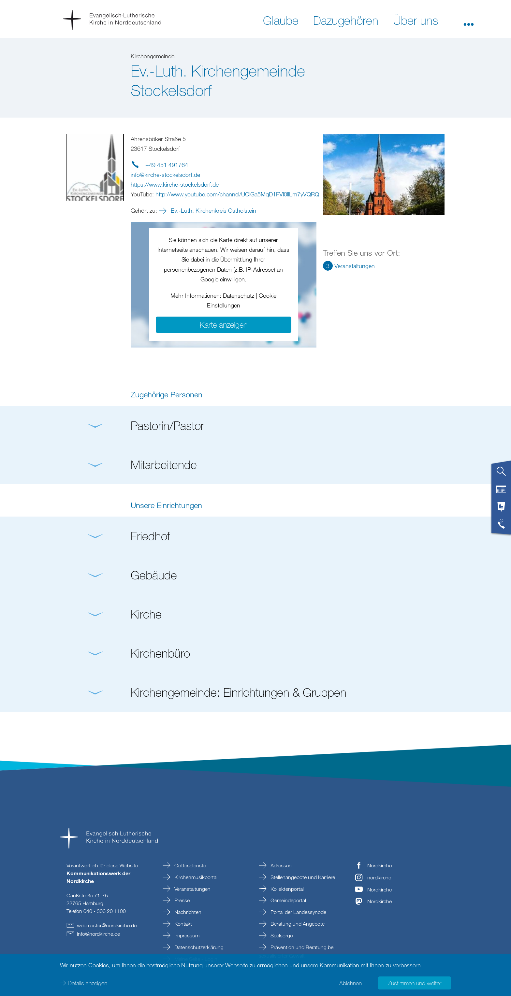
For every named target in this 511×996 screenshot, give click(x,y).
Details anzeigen (87, 983)
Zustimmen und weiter (414, 983)
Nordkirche (379, 865)
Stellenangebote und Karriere (302, 877)
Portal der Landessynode (297, 912)
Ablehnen (350, 983)
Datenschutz (238, 295)
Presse (181, 900)
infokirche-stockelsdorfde (165, 174)
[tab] (501, 473)
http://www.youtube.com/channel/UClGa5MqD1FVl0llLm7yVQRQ (237, 194)
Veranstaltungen (192, 889)
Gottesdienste (189, 865)
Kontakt (182, 924)
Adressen (280, 865)
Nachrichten (187, 912)
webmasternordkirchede (107, 925)
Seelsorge (281, 935)
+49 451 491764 (166, 164)
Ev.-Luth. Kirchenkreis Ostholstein (212, 210)
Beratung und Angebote (297, 924)
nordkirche (379, 877)
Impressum (186, 935)
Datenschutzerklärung (198, 947)
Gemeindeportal (287, 900)
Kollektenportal (286, 889)
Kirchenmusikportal (195, 877)
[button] (468, 20)
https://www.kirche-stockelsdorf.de (175, 184)
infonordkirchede (98, 934)
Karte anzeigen (223, 324)
